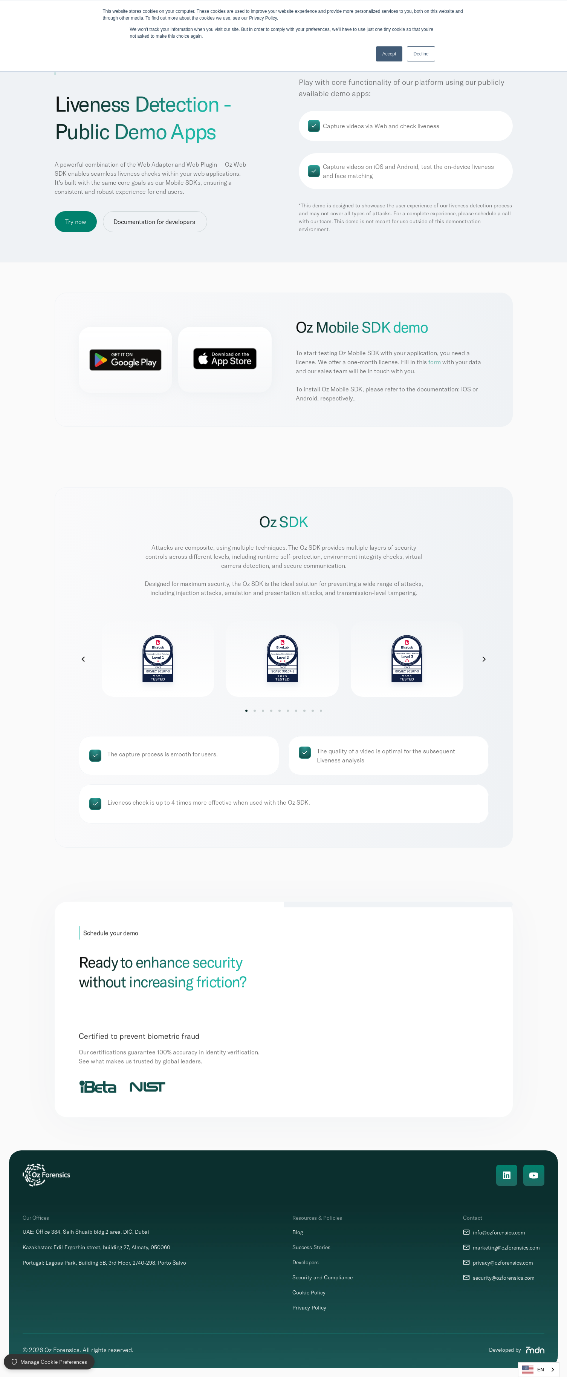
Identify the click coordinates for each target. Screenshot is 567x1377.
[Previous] (83, 659)
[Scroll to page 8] (304, 711)
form (434, 362)
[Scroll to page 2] (255, 711)
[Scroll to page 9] (313, 711)
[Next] (484, 659)
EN (533, 1369)
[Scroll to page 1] (248, 711)
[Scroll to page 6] (288, 711)
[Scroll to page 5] (279, 711)
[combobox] (538, 1369)
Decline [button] (420, 54)
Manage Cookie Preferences (49, 1362)
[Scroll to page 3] (263, 711)
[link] (408, 659)
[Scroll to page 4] (271, 711)
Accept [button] (389, 54)
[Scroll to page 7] (296, 711)
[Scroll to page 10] (319, 711)
